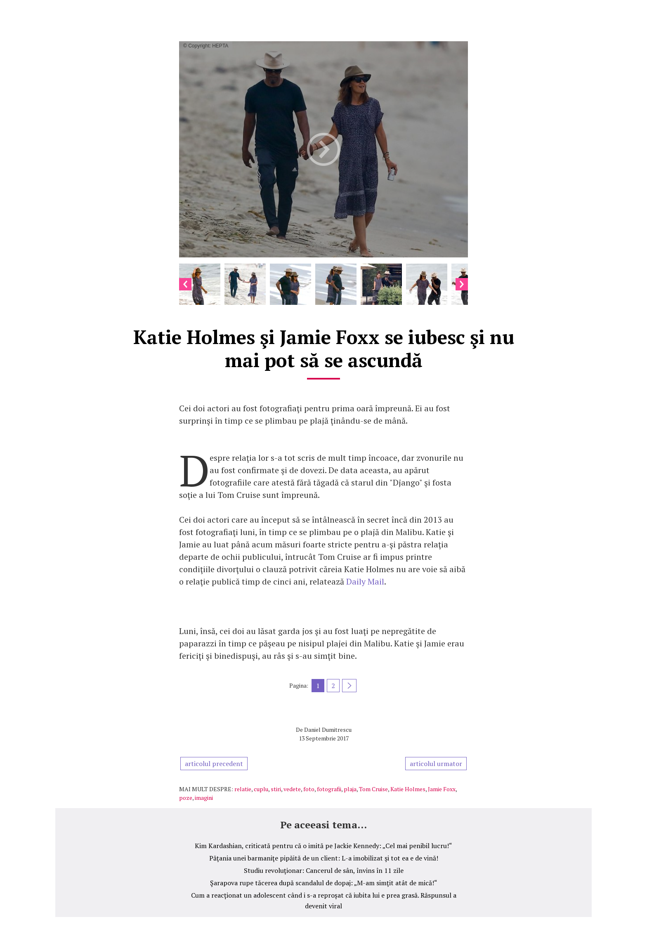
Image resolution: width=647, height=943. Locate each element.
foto (308, 789)
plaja (350, 789)
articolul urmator (436, 763)
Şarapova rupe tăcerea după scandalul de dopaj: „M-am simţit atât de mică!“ (323, 882)
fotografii (329, 789)
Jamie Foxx (442, 789)
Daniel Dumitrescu (328, 729)
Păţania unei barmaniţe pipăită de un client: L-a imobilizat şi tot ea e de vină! (323, 858)
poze (185, 798)
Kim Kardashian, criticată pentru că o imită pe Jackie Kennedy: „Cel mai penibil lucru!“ (323, 845)
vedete (292, 789)
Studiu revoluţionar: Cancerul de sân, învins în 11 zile (324, 870)
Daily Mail (365, 581)
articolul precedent (214, 763)
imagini (204, 798)
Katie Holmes (407, 789)
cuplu (261, 789)
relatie (242, 789)
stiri (276, 789)
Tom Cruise (373, 789)
